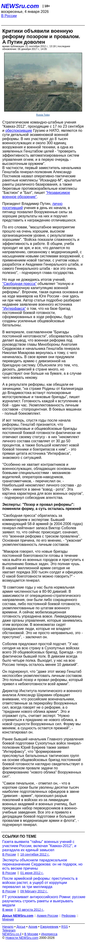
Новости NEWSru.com (22, 938)
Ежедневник (49, 927)
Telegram (9, 930)
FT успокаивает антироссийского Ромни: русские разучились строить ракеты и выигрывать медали (43, 901)
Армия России (47, 915)
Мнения (8, 919)
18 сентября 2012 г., (35, 854)
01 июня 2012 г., (32, 873)
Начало (8, 927)
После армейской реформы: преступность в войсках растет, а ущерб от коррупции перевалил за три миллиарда (40, 883)
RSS (64, 927)
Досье (20, 927)
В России (9, 16)
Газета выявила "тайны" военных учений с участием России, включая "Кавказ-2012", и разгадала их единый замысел (39, 846)
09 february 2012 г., (34, 891)
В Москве (31, 934)
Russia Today (43, 115)
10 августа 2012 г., (30, 909)
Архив (32, 927)
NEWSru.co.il (11, 934)
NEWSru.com (20, 6)
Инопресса (49, 934)
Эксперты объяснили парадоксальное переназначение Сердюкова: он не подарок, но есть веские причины (42, 864)
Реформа (69, 915)
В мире (7, 909)
